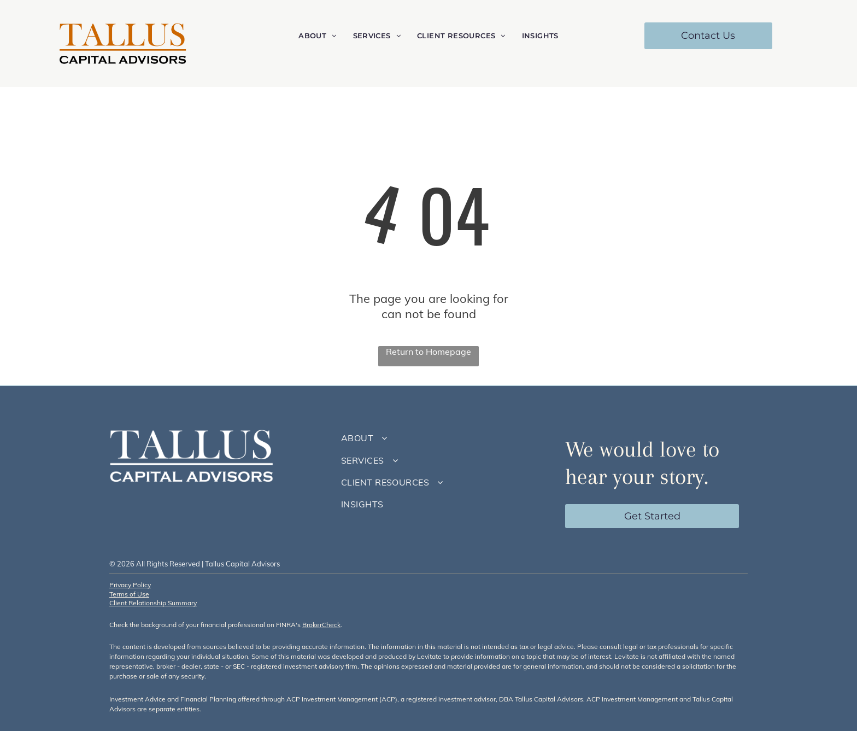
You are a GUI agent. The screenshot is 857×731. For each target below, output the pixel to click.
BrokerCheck (321, 625)
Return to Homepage (428, 351)
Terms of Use (129, 594)
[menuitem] (317, 36)
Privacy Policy (130, 585)
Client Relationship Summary (153, 603)
